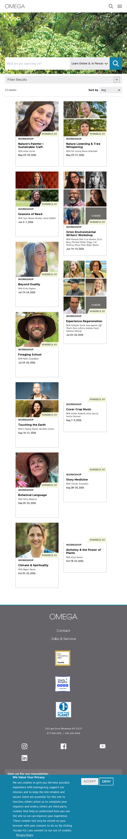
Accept (90, 781)
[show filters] (117, 80)
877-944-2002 (54, 733)
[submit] (116, 63)
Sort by (93, 90)
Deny (106, 781)
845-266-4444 (72, 733)
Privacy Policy (24, 835)
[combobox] (51, 63)
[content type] (90, 63)
